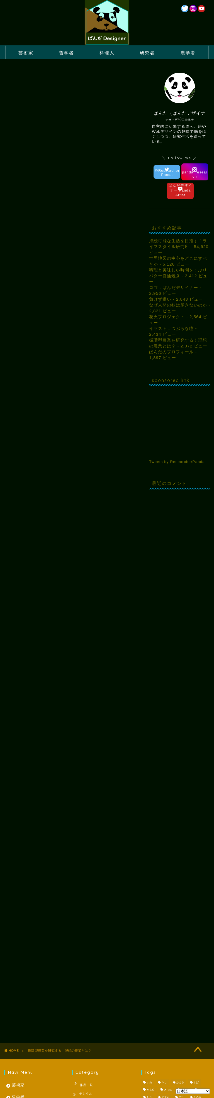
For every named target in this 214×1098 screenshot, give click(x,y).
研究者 (147, 52)
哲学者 (66, 52)
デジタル (87, 986)
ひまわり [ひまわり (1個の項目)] (152, 1006)
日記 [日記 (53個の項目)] (201, 1020)
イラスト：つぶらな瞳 (171, 328)
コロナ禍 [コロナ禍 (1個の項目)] (152, 1013)
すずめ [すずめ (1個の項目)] (165, 991)
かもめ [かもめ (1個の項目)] (150, 984)
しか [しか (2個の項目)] (149, 991)
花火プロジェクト (167, 316)
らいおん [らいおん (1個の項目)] (191, 1006)
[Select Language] (193, 1091)
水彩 (83, 1003)
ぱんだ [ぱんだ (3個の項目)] (195, 998)
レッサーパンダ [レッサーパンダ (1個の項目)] (155, 1020)
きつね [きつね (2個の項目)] (168, 984)
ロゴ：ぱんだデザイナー (173, 287)
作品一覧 (82, 977)
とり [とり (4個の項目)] (164, 998)
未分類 (81, 1029)
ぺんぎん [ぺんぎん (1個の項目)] (172, 1006)
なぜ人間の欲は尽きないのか (178, 305)
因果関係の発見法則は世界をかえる (35, 1025)
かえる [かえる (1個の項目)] (180, 976)
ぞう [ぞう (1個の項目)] (181, 991)
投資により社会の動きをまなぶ (35, 1037)
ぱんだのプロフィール (171, 351)
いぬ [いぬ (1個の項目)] (149, 976)
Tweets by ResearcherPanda (177, 462)
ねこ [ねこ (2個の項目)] (178, 998)
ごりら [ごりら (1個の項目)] (185, 984)
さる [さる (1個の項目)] (201, 984)
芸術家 (25, 52)
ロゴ (83, 994)
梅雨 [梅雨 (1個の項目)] (149, 1028)
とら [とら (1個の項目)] (149, 998)
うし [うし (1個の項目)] (164, 976)
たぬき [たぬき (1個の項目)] (197, 991)
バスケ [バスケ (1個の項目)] (170, 1013)
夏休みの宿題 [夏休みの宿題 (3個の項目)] (181, 1020)
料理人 (107, 52)
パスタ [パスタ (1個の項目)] (187, 1013)
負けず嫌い (160, 299)
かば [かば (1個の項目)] (196, 976)
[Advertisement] (179, 418)
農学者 (188, 52)
